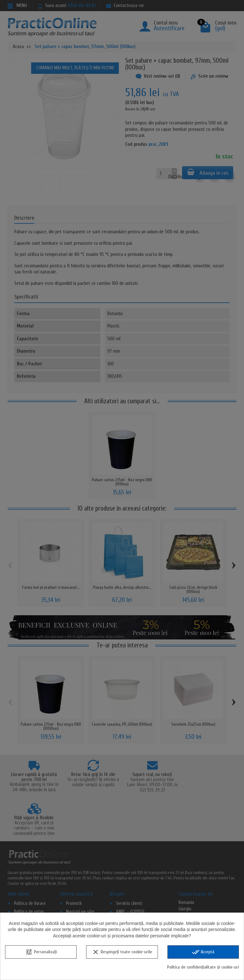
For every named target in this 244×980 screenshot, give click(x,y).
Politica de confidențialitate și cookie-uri (203, 967)
